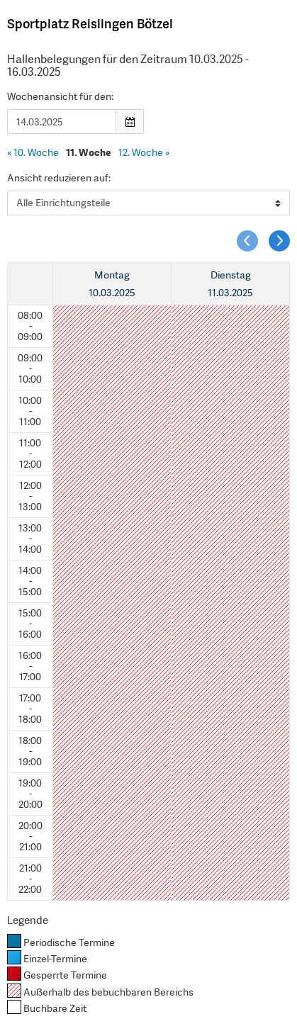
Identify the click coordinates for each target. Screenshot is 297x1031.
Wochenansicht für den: (60, 96)
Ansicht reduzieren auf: (59, 177)
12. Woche (143, 152)
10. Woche (33, 152)
